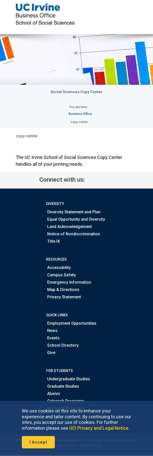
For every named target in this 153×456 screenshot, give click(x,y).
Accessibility (58, 267)
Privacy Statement (63, 297)
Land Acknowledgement (69, 226)
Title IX (53, 241)
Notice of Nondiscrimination (73, 234)
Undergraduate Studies (68, 379)
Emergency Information (69, 282)
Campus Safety (61, 275)
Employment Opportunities (71, 323)
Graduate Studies (62, 386)
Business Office (80, 114)
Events (53, 338)
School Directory (62, 345)
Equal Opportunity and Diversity (75, 219)
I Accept (38, 442)
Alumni (53, 393)
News (52, 330)
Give (50, 352)
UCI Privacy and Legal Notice (98, 428)
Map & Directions (63, 289)
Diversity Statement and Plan (73, 212)
